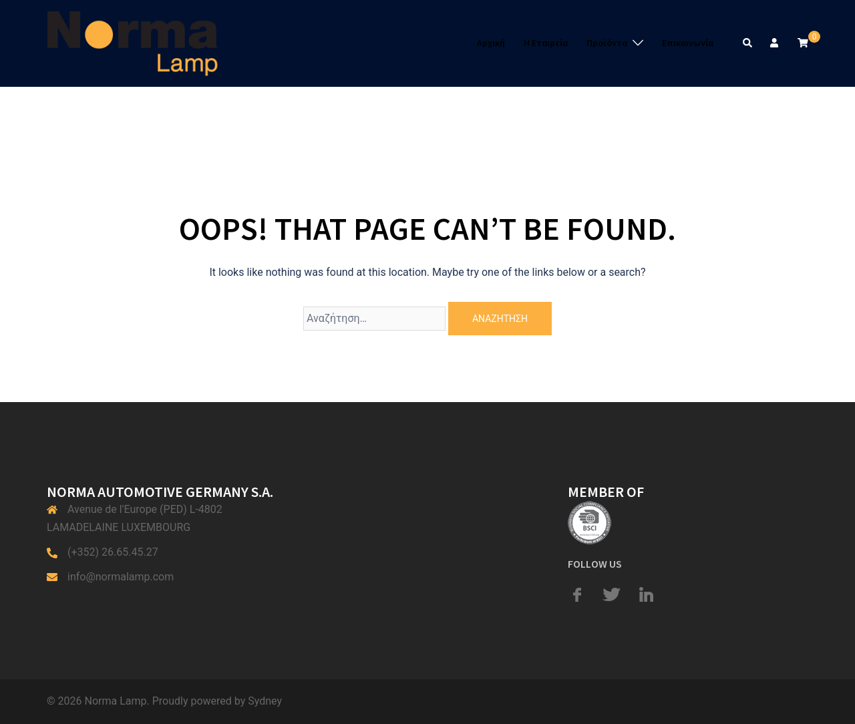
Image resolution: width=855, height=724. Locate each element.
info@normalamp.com (120, 576)
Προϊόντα (606, 43)
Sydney (265, 701)
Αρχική (491, 43)
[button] (748, 43)
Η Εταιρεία (546, 43)
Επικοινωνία (687, 43)
